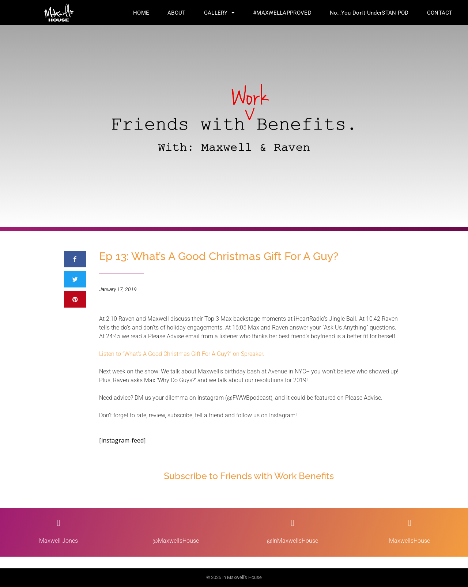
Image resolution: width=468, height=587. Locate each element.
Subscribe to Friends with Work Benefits (249, 475)
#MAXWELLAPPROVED (282, 13)
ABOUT (176, 13)
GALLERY (219, 12)
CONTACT (440, 13)
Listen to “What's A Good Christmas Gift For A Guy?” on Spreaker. (181, 353)
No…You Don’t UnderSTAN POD (369, 13)
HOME (141, 13)
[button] (75, 259)
